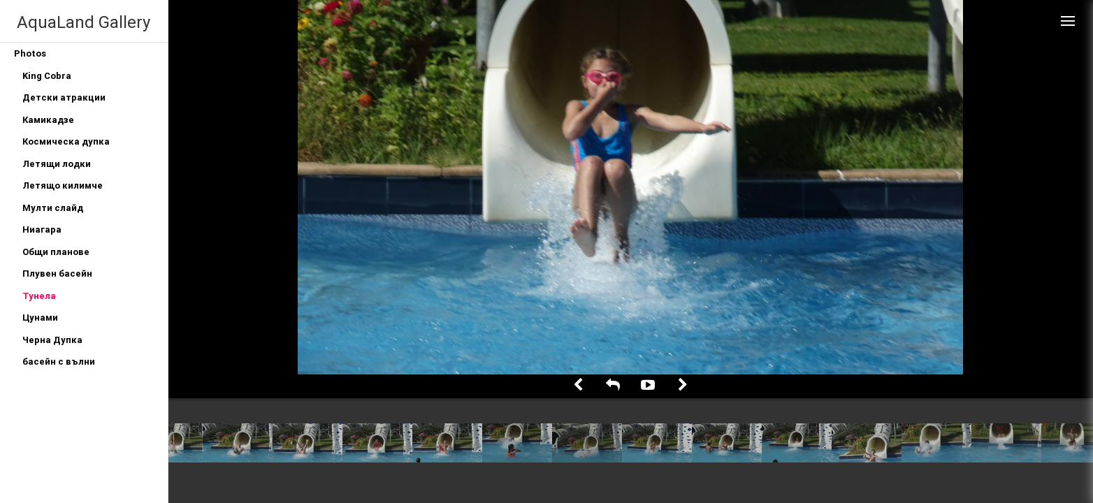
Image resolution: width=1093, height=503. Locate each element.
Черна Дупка (52, 340)
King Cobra (46, 76)
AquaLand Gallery (83, 22)
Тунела (39, 296)
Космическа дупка (66, 141)
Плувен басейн (57, 273)
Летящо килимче (62, 185)
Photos (30, 53)
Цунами (40, 317)
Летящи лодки (56, 164)
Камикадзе (48, 120)
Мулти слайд (52, 208)
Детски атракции (64, 97)
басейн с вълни (58, 361)
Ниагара (41, 229)
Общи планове (55, 252)
